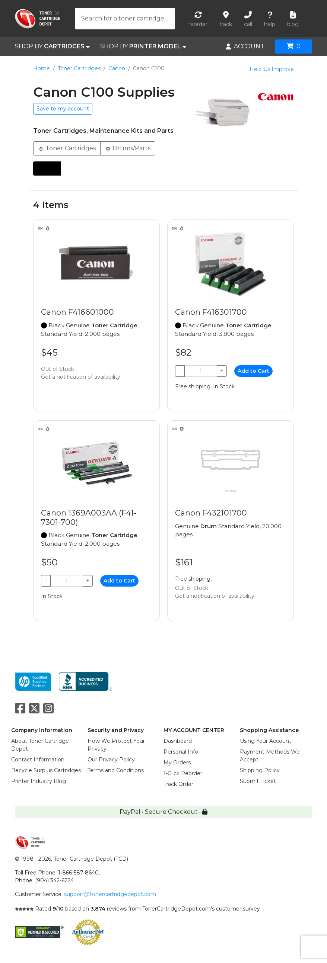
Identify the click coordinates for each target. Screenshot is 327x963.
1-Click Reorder (183, 773)
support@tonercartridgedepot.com (110, 894)
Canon (116, 68)
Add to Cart (253, 370)
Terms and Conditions (116, 770)
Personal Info (181, 751)
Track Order (178, 784)
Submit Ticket (258, 781)
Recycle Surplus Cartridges (46, 770)
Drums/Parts (127, 148)
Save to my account (62, 108)
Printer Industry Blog (38, 781)
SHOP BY (52, 46)
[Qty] (200, 371)
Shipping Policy (260, 770)
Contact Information (37, 759)
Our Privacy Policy (111, 759)
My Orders (177, 762)
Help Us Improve (272, 69)
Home (41, 68)
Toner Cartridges (79, 68)
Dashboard (178, 741)
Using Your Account (265, 741)
